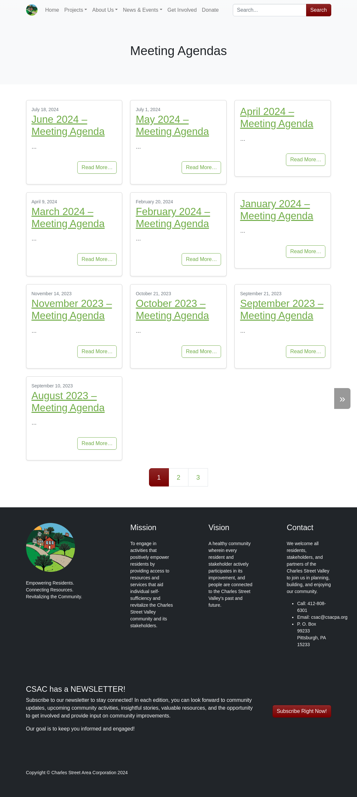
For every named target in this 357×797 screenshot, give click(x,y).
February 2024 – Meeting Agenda (173, 217)
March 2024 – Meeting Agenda (68, 217)
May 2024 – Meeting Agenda (172, 125)
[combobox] (269, 10)
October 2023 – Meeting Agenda (172, 309)
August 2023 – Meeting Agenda (68, 401)
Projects (73, 10)
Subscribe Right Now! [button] (302, 711)
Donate (210, 10)
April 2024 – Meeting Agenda (276, 117)
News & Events (140, 10)
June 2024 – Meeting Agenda (68, 125)
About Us (103, 10)
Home (52, 10)
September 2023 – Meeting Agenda (281, 309)
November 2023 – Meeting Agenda (72, 309)
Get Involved (182, 10)
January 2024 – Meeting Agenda (276, 210)
